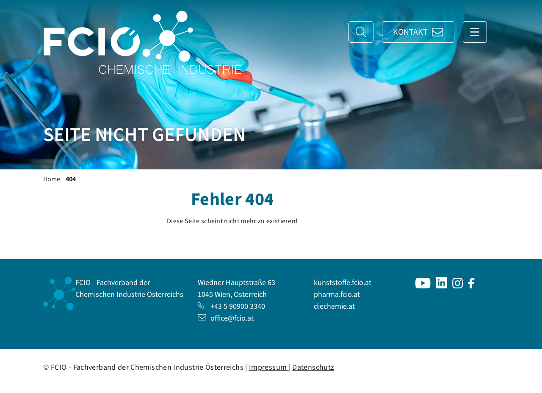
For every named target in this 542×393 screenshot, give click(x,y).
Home (51, 179)
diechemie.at (334, 306)
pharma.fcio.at (337, 294)
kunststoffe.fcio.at (342, 282)
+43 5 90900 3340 (231, 306)
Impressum (269, 367)
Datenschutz (313, 367)
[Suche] (360, 32)
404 (71, 179)
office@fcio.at (226, 318)
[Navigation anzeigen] (475, 32)
